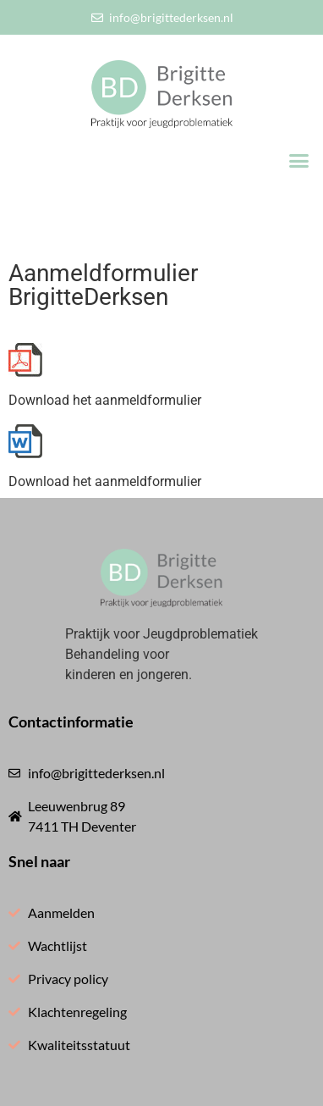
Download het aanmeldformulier (104, 400)
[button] (299, 161)
